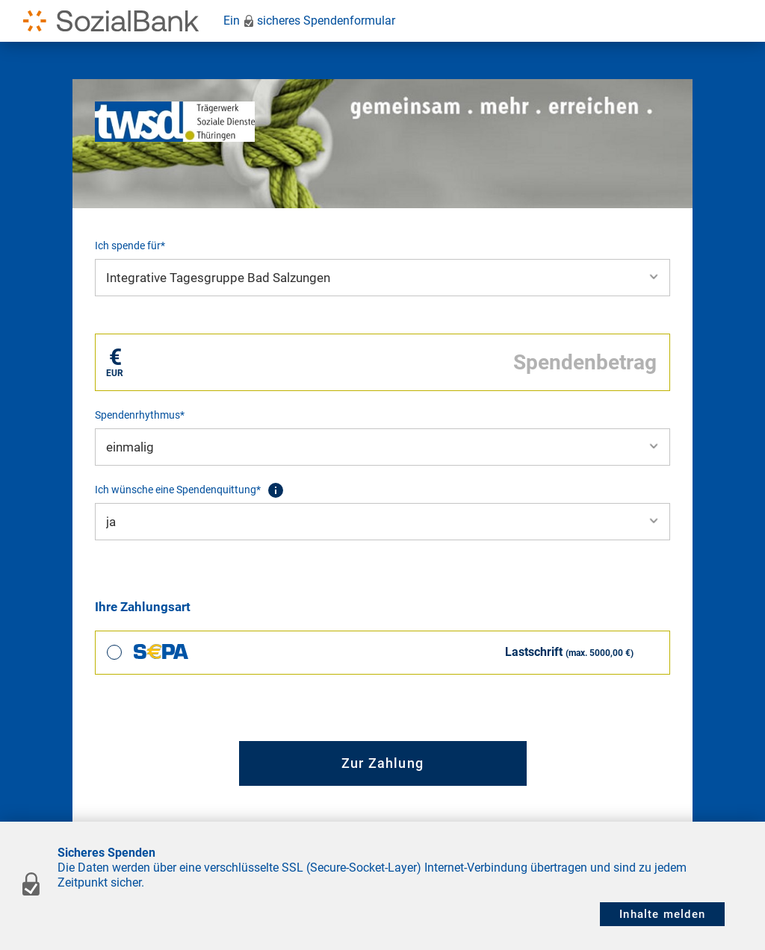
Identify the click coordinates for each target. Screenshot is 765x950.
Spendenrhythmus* (140, 415)
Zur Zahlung (382, 763)
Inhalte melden (662, 914)
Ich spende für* (130, 245)
